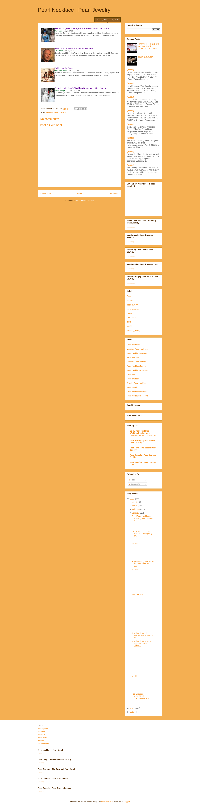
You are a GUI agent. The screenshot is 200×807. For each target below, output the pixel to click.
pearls (129, 313)
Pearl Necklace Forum (136, 366)
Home (80, 194)
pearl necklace (133, 309)
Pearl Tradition (133, 379)
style (129, 322)
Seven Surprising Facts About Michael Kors (74, 48)
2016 (132, 712)
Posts (132, 480)
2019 (132, 708)
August (135, 502)
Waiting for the (64, 68)
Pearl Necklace (133, 345)
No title (135, 544)
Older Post (114, 194)
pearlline (41, 741)
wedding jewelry (60, 112)
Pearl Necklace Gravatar (137, 353)
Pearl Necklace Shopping (137, 396)
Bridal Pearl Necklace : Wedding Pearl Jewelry (140, 432)
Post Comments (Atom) (85, 201)
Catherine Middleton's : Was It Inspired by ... (81, 88)
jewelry (130, 300)
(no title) (130, 70)
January (135, 513)
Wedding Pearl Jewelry (136, 362)
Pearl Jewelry (132, 387)
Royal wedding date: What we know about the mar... (143, 563)
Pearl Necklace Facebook (138, 392)
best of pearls (43, 729)
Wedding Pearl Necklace (137, 349)
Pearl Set (131, 375)
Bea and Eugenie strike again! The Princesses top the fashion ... (83, 28)
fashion (130, 296)
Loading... (131, 227)
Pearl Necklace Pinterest (137, 370)
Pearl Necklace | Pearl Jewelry (74, 10)
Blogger (127, 802)
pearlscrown (42, 738)
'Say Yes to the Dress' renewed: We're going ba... (142, 533)
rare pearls (131, 317)
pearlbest (41, 735)
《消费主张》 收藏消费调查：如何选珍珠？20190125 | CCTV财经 (148, 46)
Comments (134, 484)
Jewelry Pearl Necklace (137, 383)
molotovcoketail (107, 802)
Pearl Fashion (133, 357)
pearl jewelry (132, 305)
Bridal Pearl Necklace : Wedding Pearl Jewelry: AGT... (142, 518)
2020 (132, 499)
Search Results (138, 594)
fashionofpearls (44, 744)
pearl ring (41, 732)
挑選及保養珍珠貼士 (146, 57)
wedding (49, 112)
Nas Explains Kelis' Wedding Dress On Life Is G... (141, 696)
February (136, 509)
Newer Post (45, 194)
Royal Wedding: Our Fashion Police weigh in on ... (142, 635)
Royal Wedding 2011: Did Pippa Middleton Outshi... (142, 643)
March (135, 506)
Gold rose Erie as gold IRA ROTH (143, 435)
